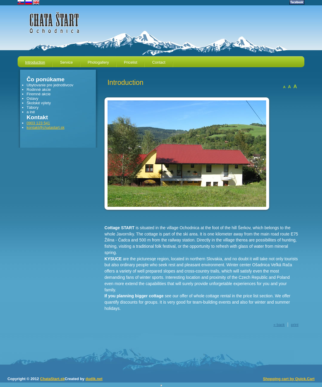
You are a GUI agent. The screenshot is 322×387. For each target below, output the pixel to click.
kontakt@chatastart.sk (46, 127)
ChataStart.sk (52, 379)
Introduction (35, 62)
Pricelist (130, 62)
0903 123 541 (38, 123)
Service (66, 62)
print (294, 324)
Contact (158, 62)
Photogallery (98, 62)
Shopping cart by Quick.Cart (289, 379)
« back (279, 324)
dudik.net (93, 379)
